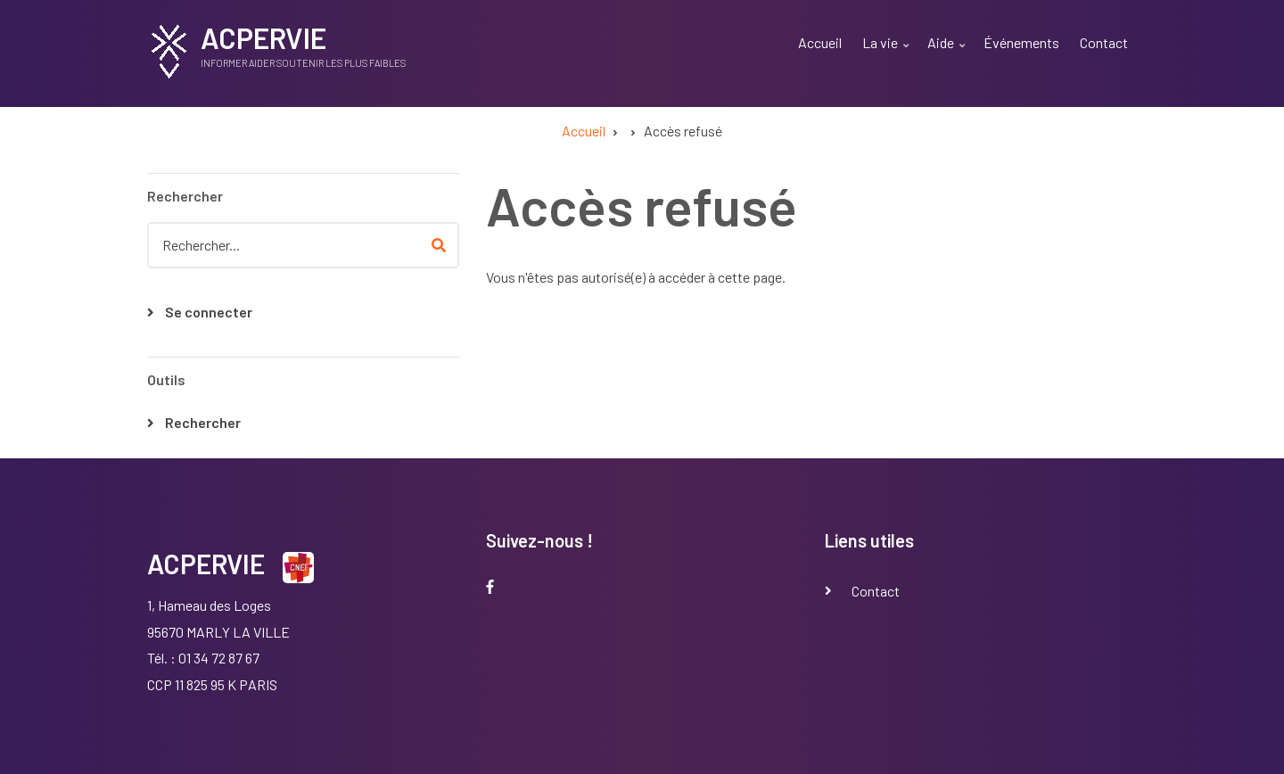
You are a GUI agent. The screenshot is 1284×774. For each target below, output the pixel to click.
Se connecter (208, 311)
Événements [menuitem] (1021, 42)
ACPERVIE (263, 37)
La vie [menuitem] (887, 53)
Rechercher (203, 422)
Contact (876, 590)
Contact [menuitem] (1104, 42)
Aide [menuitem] (948, 53)
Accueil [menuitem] (820, 42)
